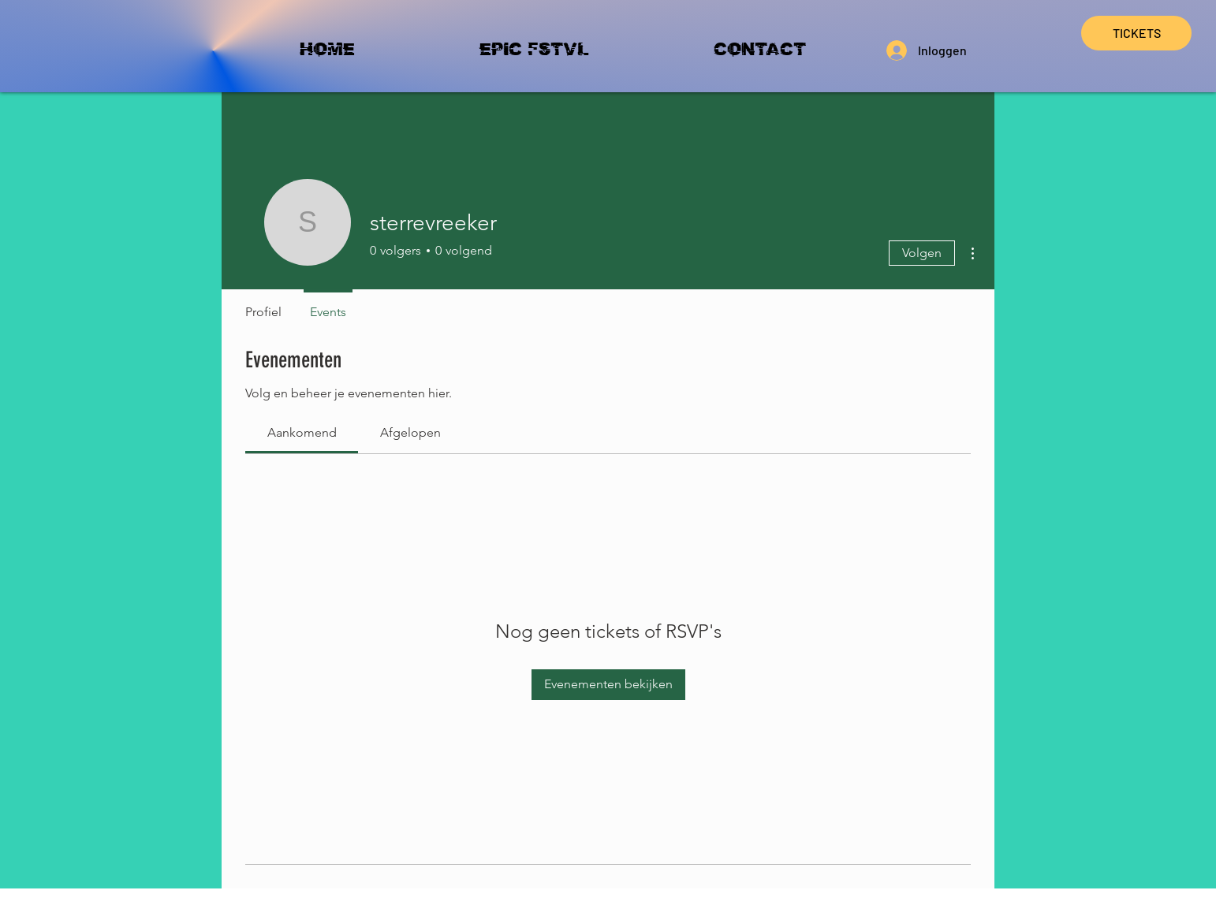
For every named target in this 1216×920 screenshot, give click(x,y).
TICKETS (1137, 32)
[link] (302, 432)
